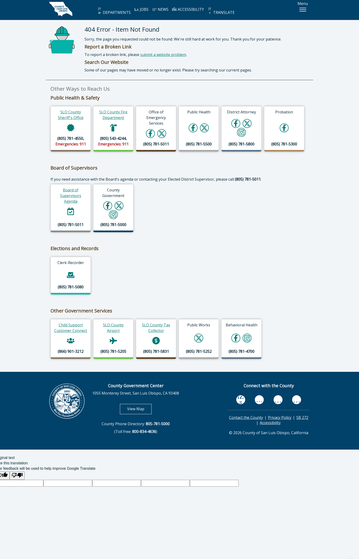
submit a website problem (163, 54)
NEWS (160, 9)
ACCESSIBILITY (188, 9)
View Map (139, 408)
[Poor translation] (17, 475)
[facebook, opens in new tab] (240, 399)
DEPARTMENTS (114, 11)
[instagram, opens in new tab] (296, 399)
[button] (303, 9)
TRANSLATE (221, 11)
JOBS (141, 9)
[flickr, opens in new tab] (278, 399)
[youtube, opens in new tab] (259, 400)
